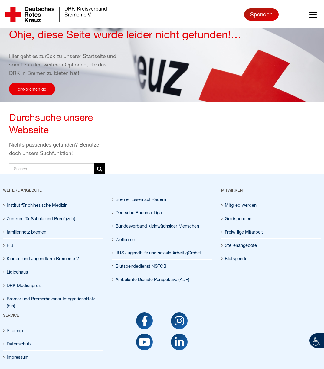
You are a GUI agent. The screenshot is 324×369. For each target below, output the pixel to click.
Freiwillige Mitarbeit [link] (244, 232)
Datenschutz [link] (19, 343)
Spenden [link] (261, 14)
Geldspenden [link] (238, 218)
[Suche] (99, 168)
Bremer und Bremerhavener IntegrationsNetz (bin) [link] (51, 302)
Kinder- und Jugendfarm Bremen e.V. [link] (43, 258)
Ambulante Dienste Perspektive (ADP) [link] (152, 279)
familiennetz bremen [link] (26, 232)
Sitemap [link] (15, 330)
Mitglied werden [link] (241, 205)
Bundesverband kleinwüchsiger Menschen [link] (157, 225)
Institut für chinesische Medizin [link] (37, 205)
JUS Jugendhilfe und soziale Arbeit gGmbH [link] (158, 252)
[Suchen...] (51, 168)
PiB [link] (10, 245)
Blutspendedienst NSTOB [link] (141, 266)
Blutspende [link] (236, 258)
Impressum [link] (17, 357)
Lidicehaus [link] (17, 271)
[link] (316, 340)
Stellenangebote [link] (241, 245)
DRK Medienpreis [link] (24, 285)
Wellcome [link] (125, 239)
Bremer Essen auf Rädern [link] (141, 199)
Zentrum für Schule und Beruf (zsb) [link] (41, 218)
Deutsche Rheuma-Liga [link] (139, 212)
